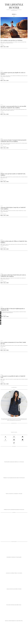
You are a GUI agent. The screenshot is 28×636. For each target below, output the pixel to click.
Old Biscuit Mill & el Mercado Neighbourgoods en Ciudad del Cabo (13, 309)
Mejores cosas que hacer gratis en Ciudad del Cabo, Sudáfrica (13, 174)
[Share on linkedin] (7, 46)
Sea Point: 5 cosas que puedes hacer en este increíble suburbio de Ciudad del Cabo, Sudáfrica (13, 106)
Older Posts (14, 387)
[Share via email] (1, 46)
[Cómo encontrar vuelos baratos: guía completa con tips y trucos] (14, 597)
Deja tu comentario (3, 146)
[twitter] (5, 437)
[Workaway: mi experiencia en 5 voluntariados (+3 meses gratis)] (14, 486)
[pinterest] (14, 440)
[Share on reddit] (8, 46)
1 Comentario (2, 45)
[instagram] (14, 437)
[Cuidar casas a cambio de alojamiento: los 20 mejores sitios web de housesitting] (14, 613)
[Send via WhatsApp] (6, 46)
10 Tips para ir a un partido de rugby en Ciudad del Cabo (13, 376)
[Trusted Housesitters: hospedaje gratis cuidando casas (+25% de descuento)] (14, 454)
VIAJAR (2, 104)
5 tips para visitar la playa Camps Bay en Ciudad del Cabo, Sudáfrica (13, 208)
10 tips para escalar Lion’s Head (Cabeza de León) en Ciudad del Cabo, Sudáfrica (13, 275)
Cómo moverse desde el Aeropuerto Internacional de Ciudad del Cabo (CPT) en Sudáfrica (13, 140)
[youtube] (22, 440)
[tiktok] (14, 443)
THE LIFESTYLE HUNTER (14, 6)
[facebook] (22, 437)
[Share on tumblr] (5, 46)
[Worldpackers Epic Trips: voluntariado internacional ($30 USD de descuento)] (14, 502)
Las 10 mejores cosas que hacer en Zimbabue (11, 40)
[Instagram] (7, 520)
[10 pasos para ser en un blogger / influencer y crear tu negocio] (14, 566)
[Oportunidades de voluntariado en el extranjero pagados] (14, 550)
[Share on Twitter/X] (3, 46)
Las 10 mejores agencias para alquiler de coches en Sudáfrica (13, 73)
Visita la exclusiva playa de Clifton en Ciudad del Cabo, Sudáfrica (14, 241)
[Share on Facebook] (2, 46)
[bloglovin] (5, 440)
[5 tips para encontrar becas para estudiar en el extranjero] (14, 582)
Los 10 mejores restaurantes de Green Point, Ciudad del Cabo (13, 342)
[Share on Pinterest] (4, 46)
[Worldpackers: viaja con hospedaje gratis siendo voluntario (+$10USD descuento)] (14, 470)
